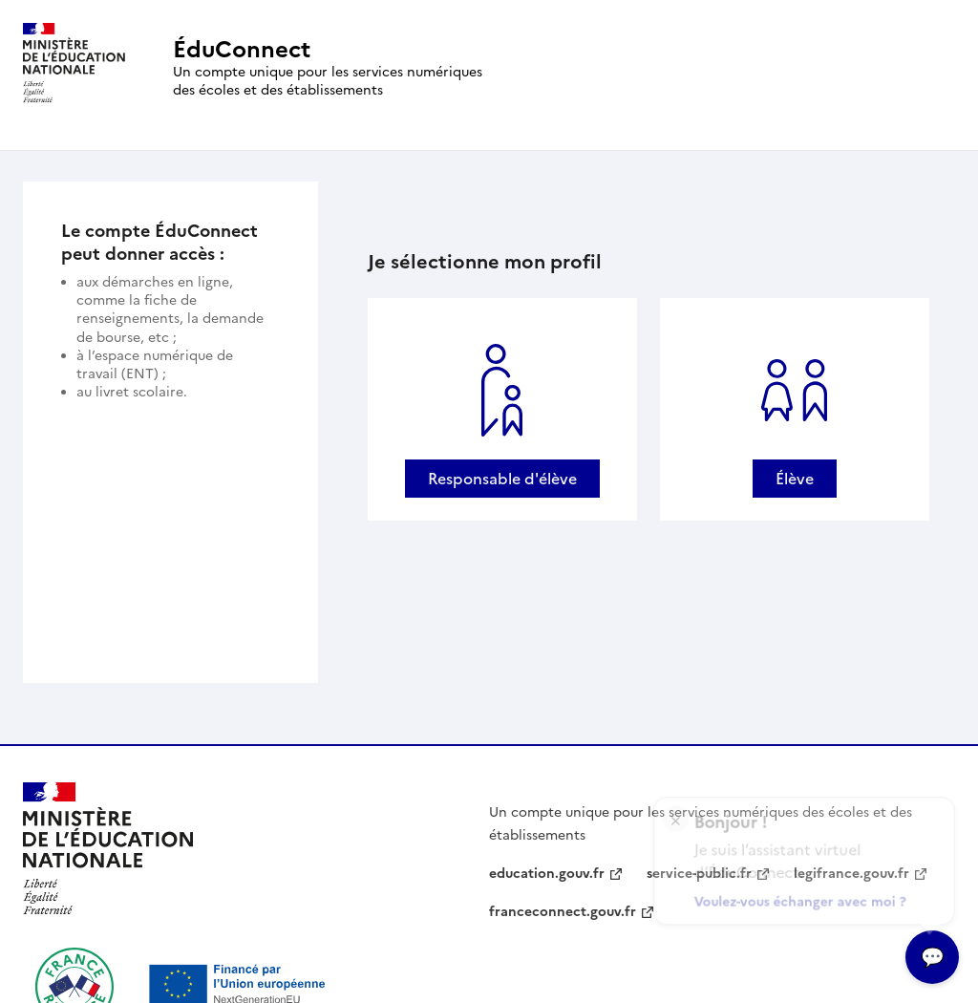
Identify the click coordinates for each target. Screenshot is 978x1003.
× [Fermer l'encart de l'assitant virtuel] (675, 812)
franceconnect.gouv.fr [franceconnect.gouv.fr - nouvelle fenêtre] (562, 912)
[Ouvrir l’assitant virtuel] (932, 957)
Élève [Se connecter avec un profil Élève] (795, 478)
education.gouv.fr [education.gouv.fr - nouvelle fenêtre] (547, 874)
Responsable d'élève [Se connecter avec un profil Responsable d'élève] (502, 478)
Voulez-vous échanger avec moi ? (801, 897)
